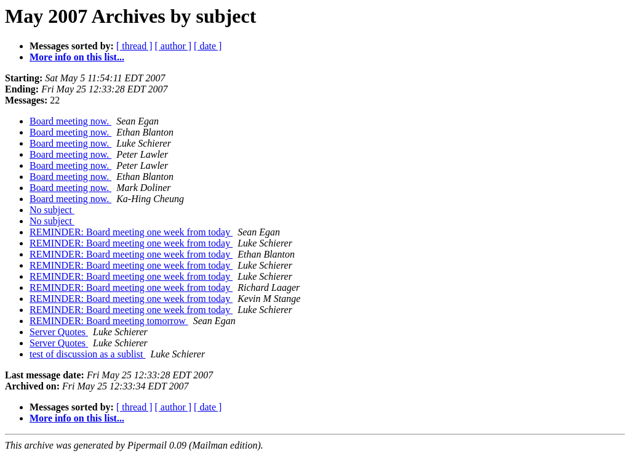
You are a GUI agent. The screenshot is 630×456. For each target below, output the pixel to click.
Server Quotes (59, 332)
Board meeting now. (70, 121)
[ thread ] (134, 46)
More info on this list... (77, 57)
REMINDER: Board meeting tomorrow (109, 321)
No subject (52, 210)
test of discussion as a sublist (87, 354)
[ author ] (173, 46)
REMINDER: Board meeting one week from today (131, 232)
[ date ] (207, 46)
